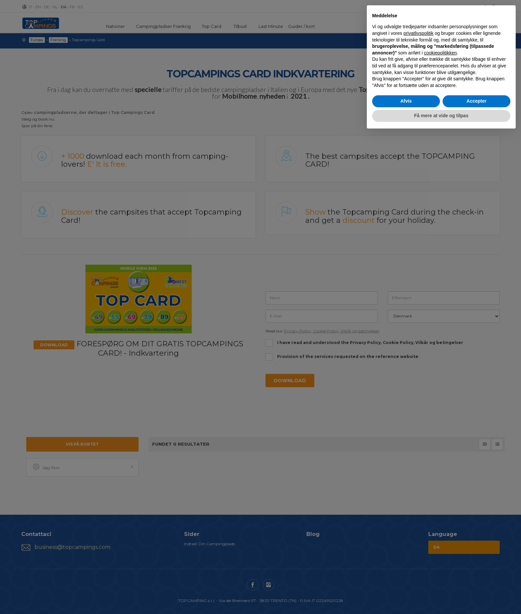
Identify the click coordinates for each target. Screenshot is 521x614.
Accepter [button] (476, 101)
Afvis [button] (406, 101)
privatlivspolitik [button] (418, 33)
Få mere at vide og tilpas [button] (441, 115)
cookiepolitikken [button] (440, 52)
